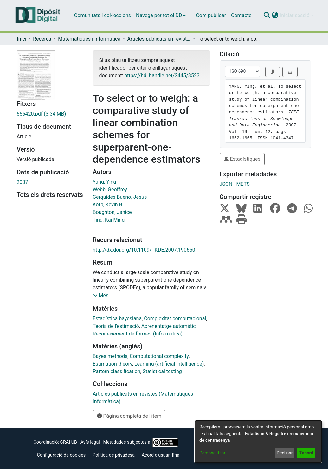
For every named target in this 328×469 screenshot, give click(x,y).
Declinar (285, 452)
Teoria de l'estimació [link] (116, 326)
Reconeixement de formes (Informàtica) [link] (138, 334)
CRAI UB (68, 442)
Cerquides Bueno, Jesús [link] (120, 197)
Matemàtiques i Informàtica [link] (89, 39)
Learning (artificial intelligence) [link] (169, 364)
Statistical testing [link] (162, 371)
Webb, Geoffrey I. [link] (112, 189)
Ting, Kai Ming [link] (109, 220)
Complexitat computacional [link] (175, 319)
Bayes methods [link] (110, 356)
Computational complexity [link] (159, 356)
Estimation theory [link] (112, 364)
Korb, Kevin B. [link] (108, 205)
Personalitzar (212, 452)
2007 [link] (22, 182)
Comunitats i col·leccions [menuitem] (102, 15)
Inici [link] (21, 39)
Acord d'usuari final (161, 455)
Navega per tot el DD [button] (159, 15)
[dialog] (258, 442)
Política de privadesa (114, 455)
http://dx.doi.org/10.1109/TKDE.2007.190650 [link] (144, 250)
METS (243, 184)
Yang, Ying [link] (104, 182)
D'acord (306, 452)
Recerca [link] (42, 39)
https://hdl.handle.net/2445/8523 (161, 75)
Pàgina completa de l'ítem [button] (129, 416)
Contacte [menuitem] (241, 15)
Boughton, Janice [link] (112, 212)
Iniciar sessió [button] (295, 15)
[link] (50, 114)
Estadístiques (242, 159)
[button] (267, 15)
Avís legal (90, 442)
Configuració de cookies (61, 455)
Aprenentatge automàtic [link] (168, 326)
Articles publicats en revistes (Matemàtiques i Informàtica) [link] (159, 39)
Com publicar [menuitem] (211, 15)
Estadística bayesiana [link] (117, 319)
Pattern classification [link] (116, 371)
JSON (226, 184)
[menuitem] (161, 15)
